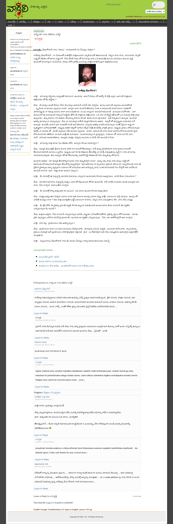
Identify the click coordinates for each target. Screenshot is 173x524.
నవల (61, 21)
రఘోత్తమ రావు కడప (42, 397)
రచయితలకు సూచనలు (149, 21)
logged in (50, 502)
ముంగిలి (11, 21)
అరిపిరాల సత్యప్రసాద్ (42, 289)
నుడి (10, 25)
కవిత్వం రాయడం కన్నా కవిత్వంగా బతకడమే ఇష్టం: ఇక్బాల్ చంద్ (19, 143)
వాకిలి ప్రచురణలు (113, 4)
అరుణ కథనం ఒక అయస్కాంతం (53, 261)
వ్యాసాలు (106, 21)
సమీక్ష (73, 21)
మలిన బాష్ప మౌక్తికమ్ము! (15, 59)
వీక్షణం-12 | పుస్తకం (52, 392)
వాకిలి (85, 516)
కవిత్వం (37, 21)
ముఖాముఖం (89, 21)
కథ (49, 21)
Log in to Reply (41, 313)
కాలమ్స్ (23, 21)
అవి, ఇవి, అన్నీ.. (125, 21)
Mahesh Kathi (40, 342)
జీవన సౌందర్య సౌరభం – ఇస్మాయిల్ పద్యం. (19, 105)
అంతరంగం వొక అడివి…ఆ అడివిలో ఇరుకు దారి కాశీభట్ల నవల (66, 265)
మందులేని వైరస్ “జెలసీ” (49, 257)
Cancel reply (137, 496)
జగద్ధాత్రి (38, 38)
